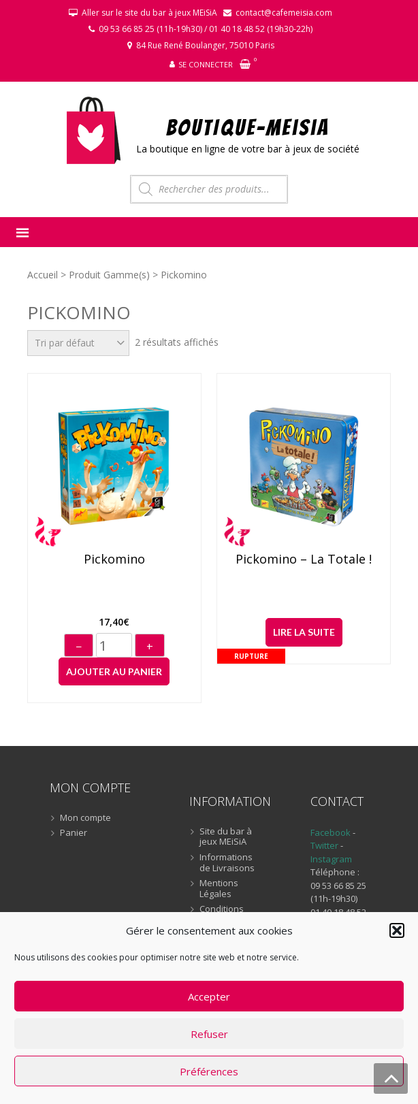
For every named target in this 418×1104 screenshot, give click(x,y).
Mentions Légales (218, 888)
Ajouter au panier (114, 671)
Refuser (209, 1034)
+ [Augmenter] (149, 646)
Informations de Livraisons (227, 862)
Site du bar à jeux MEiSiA (225, 836)
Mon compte (85, 818)
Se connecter (205, 64)
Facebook (330, 832)
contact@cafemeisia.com (284, 12)
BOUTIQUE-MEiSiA (248, 127)
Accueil (42, 274)
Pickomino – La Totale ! (304, 559)
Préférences (209, 1071)
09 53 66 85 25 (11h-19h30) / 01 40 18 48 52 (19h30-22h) (205, 29)
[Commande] (78, 343)
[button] (397, 930)
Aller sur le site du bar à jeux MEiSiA (149, 12)
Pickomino (114, 559)
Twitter (325, 845)
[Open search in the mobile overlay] (209, 189)
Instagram (331, 859)
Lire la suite (304, 632)
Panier (73, 833)
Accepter (209, 996)
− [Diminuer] (79, 646)
